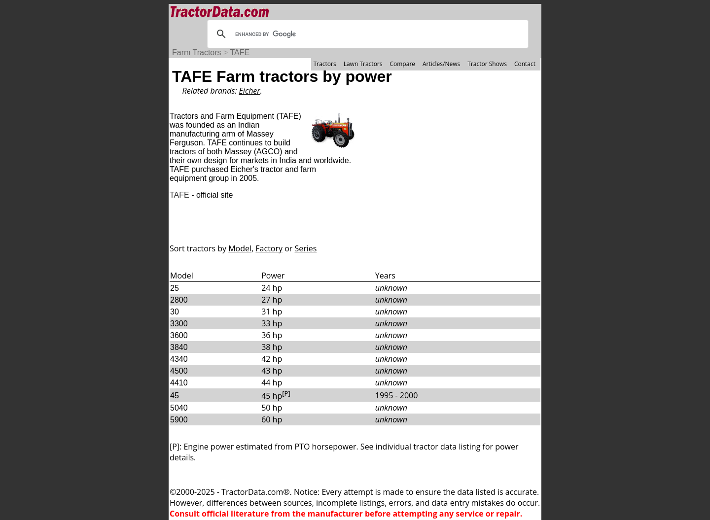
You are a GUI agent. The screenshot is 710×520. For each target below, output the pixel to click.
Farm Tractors (196, 52)
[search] (366, 34)
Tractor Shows (487, 64)
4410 (179, 383)
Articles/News (441, 64)
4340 (179, 359)
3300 (179, 323)
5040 (179, 408)
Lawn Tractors (363, 64)
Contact (524, 64)
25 (174, 288)
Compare (402, 64)
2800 (179, 300)
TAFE (240, 52)
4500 (179, 371)
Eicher (249, 90)
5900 (179, 420)
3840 (179, 347)
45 (174, 395)
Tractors (325, 64)
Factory (269, 248)
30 (174, 312)
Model (239, 248)
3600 (179, 335)
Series (306, 248)
